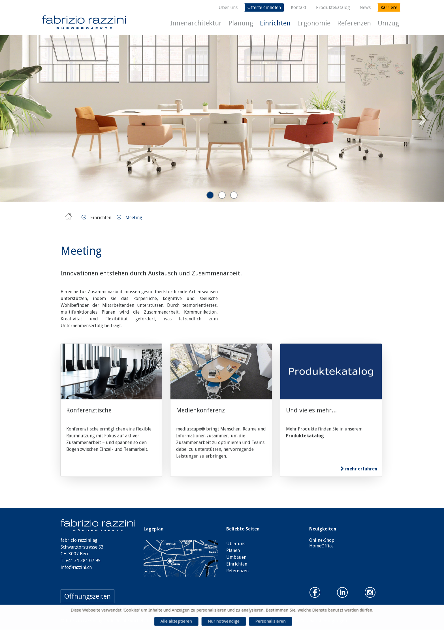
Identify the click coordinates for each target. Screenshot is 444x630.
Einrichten (275, 23)
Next (422, 118)
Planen (233, 550)
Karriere (389, 7)
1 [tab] (210, 195)
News (365, 7)
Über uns (228, 7)
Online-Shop (321, 540)
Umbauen (236, 557)
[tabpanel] (222, 118)
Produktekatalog (333, 7)
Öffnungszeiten (87, 596)
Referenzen (354, 23)
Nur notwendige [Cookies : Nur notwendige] (223, 621)
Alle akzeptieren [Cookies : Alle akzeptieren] (174, 621)
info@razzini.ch (76, 567)
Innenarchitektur (196, 23)
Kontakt (298, 7)
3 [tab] (234, 195)
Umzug (388, 23)
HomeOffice (321, 546)
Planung (241, 23)
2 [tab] (222, 195)
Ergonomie (313, 23)
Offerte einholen (264, 7)
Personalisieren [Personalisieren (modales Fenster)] (272, 621)
